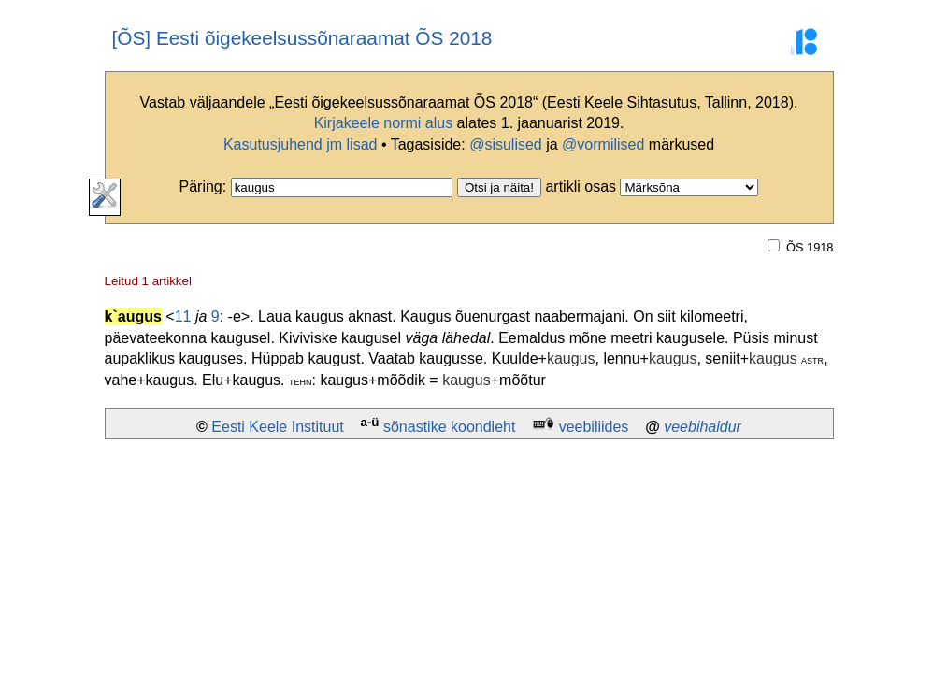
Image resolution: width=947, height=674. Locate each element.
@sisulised (505, 144)
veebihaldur (702, 427)
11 (183, 316)
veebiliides (594, 427)
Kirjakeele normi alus (383, 123)
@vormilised (603, 144)
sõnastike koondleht (449, 427)
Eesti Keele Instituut (277, 427)
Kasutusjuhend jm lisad (300, 144)
